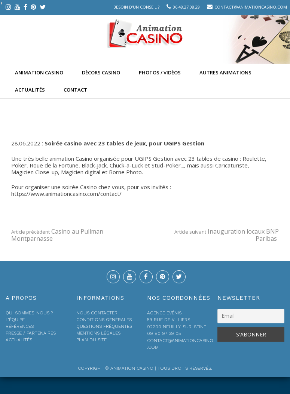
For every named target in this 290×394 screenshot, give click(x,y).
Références (20, 326)
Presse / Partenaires (31, 333)
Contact (75, 89)
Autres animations (225, 72)
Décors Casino (101, 72)
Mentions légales (98, 333)
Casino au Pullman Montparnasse (57, 235)
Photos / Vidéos (160, 72)
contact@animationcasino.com (250, 6)
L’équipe (15, 319)
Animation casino (39, 72)
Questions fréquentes (104, 326)
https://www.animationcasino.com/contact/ (66, 193)
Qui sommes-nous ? (29, 312)
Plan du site (91, 339)
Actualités (30, 89)
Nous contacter (96, 312)
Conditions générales (104, 319)
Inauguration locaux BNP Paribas (226, 235)
